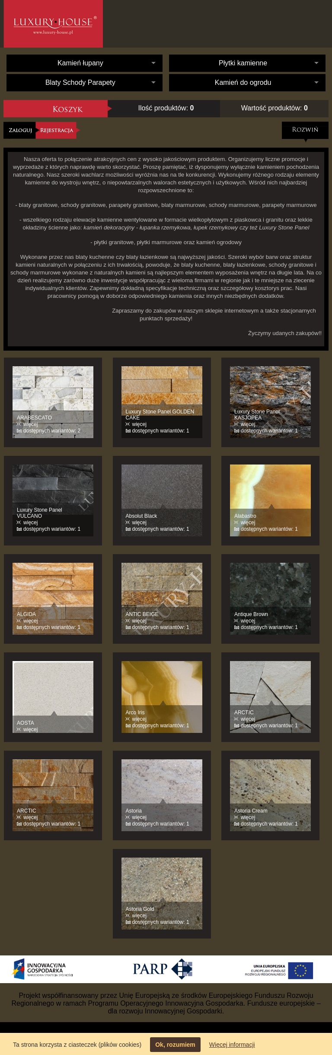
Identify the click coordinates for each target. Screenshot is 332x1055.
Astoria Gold (140, 909)
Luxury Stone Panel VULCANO (39, 513)
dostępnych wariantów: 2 (51, 431)
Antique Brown (251, 614)
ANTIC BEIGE (142, 614)
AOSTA (25, 723)
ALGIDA (26, 614)
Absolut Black (141, 516)
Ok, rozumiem (175, 1044)
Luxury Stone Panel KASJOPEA (257, 415)
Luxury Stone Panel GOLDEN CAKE (160, 415)
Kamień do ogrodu (243, 82)
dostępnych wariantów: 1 (160, 431)
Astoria (134, 811)
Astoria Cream (251, 811)
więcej (30, 424)
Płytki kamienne (243, 63)
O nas (191, 24)
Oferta (234, 30)
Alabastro (245, 516)
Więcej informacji (232, 1044)
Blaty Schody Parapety (80, 82)
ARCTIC (244, 713)
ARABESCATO (34, 418)
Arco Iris (135, 713)
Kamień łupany (80, 63)
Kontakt (284, 24)
